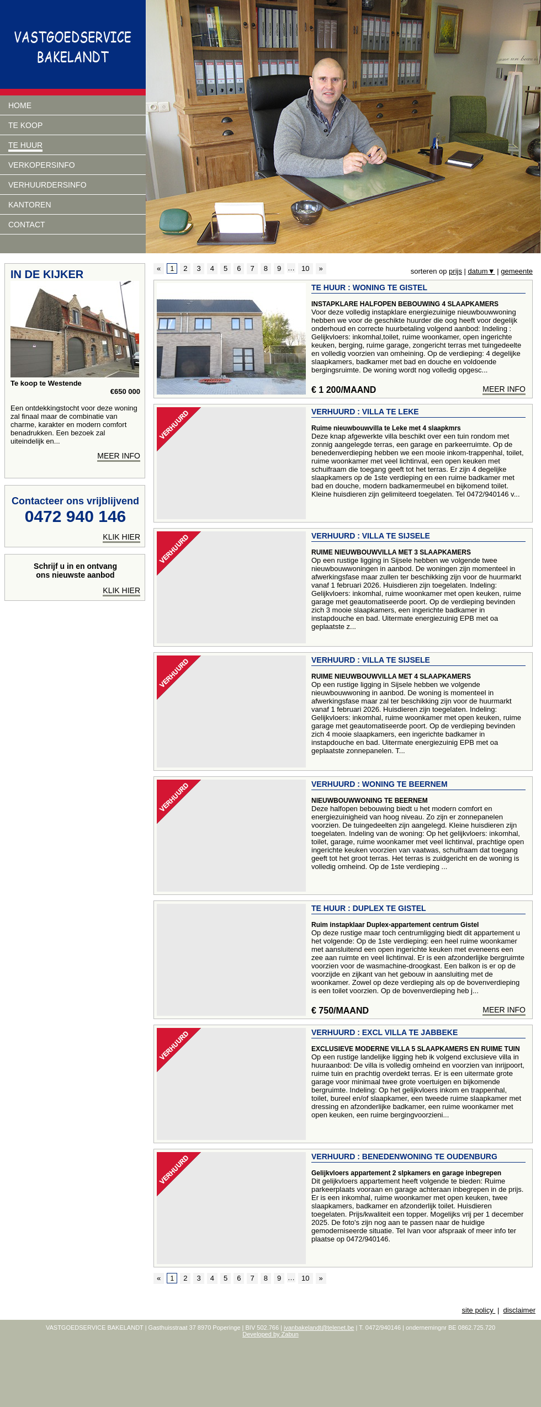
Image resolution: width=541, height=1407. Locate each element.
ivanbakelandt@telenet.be (319, 1327)
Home (19, 105)
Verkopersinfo (41, 165)
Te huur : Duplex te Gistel (368, 908)
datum (481, 271)
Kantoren (29, 204)
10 (305, 268)
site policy (479, 1310)
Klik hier (121, 590)
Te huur (25, 145)
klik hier (121, 536)
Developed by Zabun (270, 1334)
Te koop (25, 125)
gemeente (517, 271)
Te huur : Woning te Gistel (369, 287)
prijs (455, 271)
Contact (26, 224)
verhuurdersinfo (47, 184)
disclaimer (519, 1310)
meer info (504, 389)
